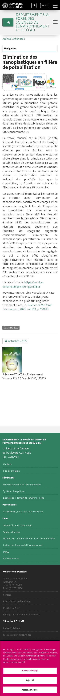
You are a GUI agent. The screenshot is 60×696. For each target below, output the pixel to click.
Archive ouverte (11, 558)
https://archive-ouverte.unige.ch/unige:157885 (23, 284)
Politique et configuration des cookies (21, 614)
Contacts (7, 464)
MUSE (6, 551)
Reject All (30, 681)
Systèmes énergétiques (14, 491)
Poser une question (12, 641)
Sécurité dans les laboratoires (17, 525)
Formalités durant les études (17, 634)
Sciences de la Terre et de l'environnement (23, 497)
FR (43, 5)
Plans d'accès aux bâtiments (16, 601)
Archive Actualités (13, 39)
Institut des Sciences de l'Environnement (22, 545)
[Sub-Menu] (55, 22)
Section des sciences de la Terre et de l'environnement (29, 538)
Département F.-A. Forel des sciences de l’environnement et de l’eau (33, 22)
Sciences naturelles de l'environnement (22, 484)
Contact (7, 594)
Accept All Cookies (30, 691)
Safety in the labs (11, 532)
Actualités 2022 (15, 341)
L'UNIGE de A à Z (11, 608)
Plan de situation (11, 470)
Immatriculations (11, 628)
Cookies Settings (30, 672)
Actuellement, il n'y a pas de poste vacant (23, 511)
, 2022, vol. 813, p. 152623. (26, 307)
